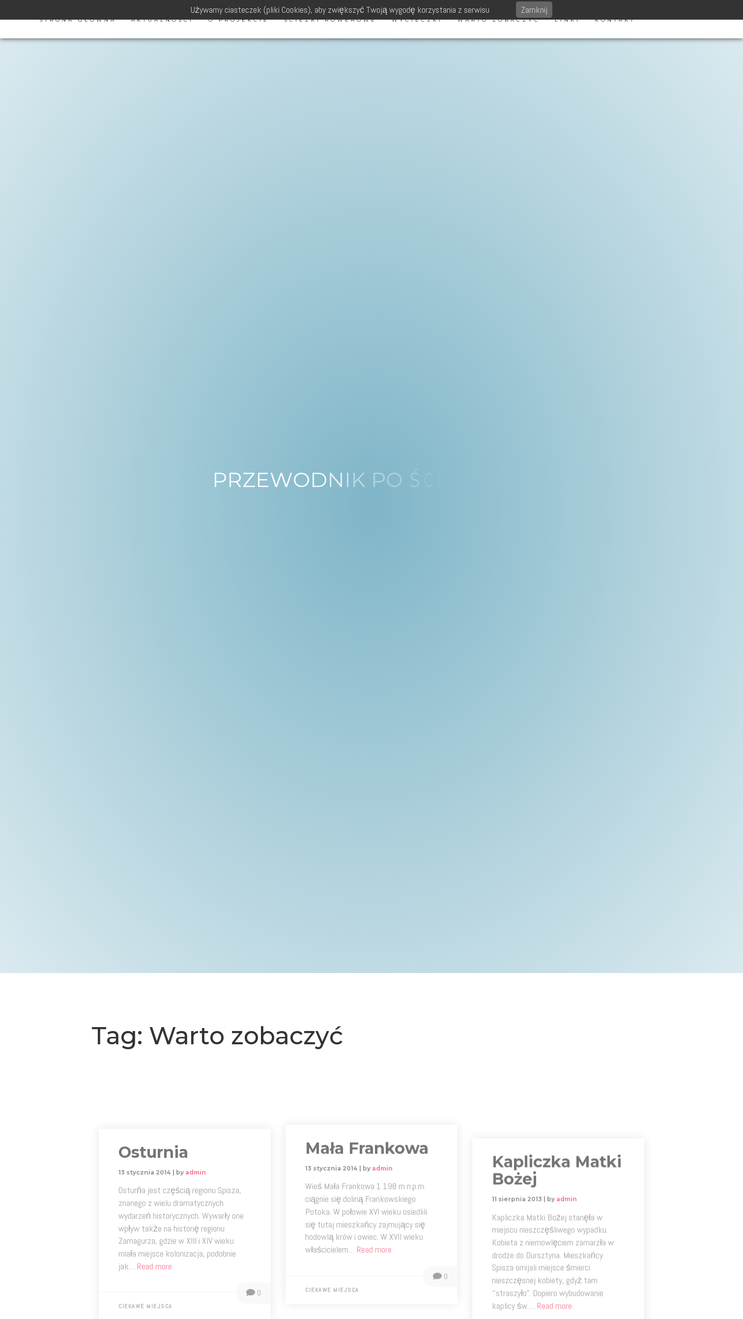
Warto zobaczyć (498, 20)
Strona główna (77, 20)
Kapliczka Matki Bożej (557, 1248)
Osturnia (153, 1219)
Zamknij (534, 9)
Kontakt (615, 20)
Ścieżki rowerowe (330, 20)
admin (195, 1239)
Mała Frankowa (367, 1210)
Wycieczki (417, 20)
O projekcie (238, 20)
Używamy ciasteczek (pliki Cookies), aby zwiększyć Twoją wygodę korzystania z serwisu (340, 9)
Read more (374, 1312)
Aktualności (162, 20)
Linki (567, 20)
